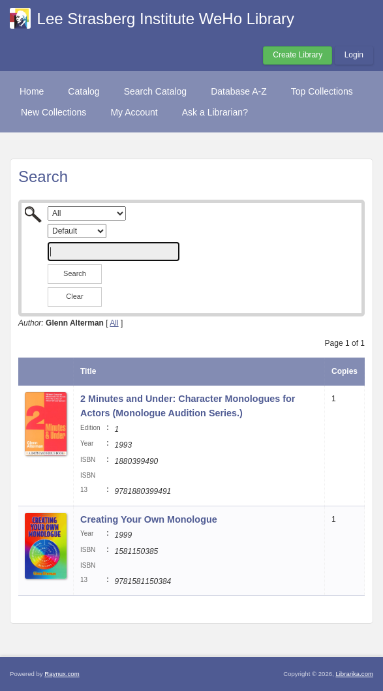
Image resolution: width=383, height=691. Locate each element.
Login (354, 54)
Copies (344, 371)
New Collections (53, 112)
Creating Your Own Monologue (148, 519)
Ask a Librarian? (215, 112)
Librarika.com (354, 673)
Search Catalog (155, 91)
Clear (74, 296)
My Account (133, 112)
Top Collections (322, 91)
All (114, 323)
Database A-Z (239, 91)
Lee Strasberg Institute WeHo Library (165, 18)
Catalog (83, 91)
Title (88, 371)
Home (32, 91)
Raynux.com (61, 673)
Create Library (297, 54)
